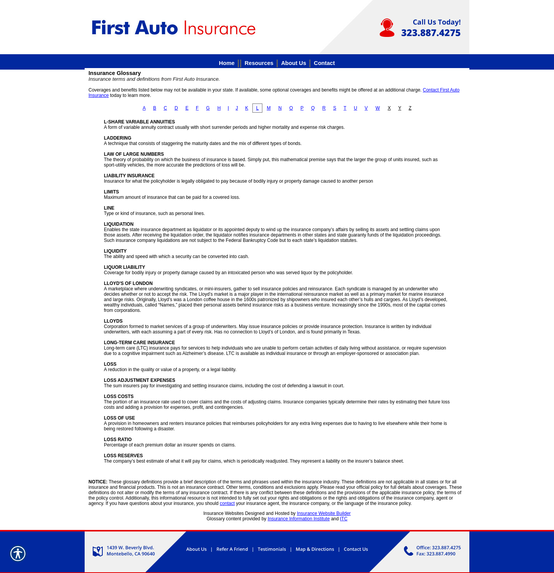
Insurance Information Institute (299, 518)
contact (227, 503)
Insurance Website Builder (324, 513)
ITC (343, 518)
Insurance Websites (223, 513)
